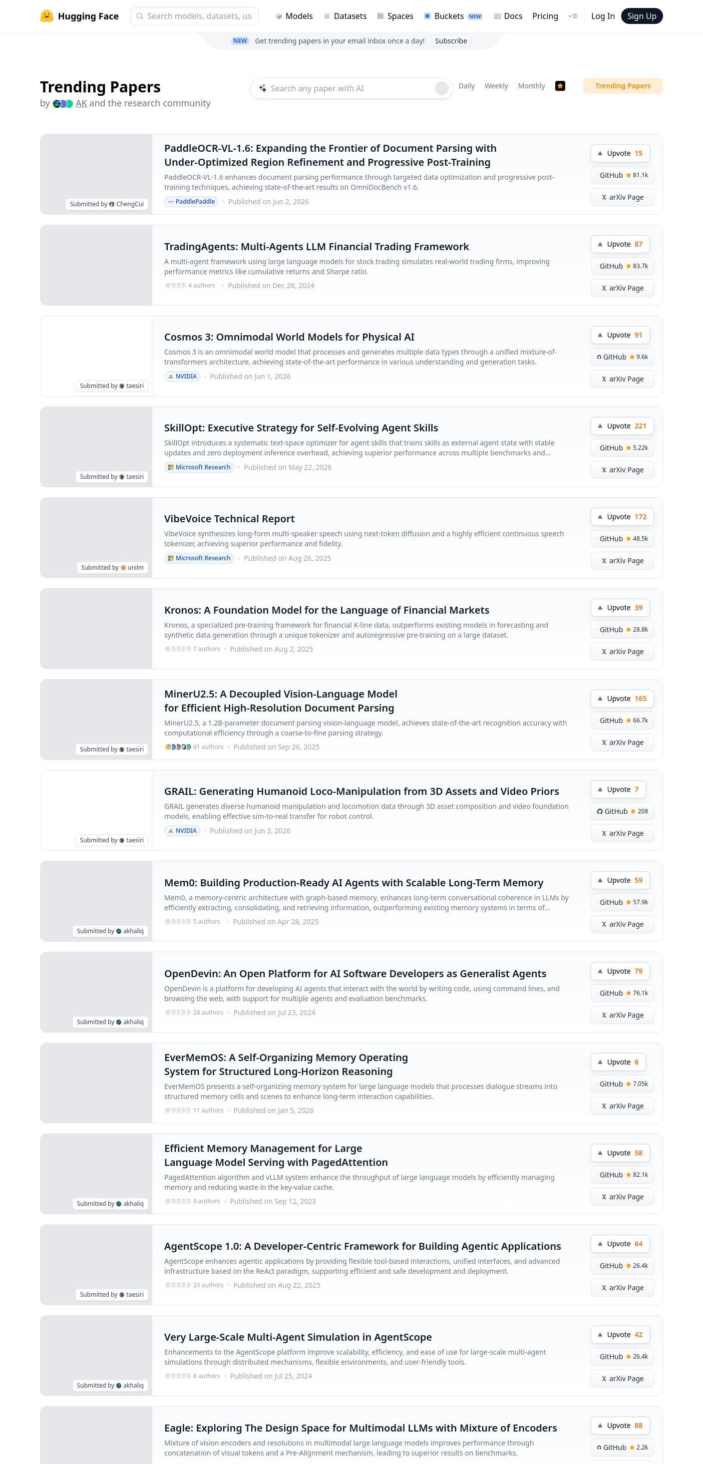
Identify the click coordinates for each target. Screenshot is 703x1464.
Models (294, 15)
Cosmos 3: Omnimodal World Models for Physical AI (289, 337)
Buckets (453, 15)
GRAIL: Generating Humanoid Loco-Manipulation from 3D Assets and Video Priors (361, 791)
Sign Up (642, 15)
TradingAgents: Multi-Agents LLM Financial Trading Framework (316, 246)
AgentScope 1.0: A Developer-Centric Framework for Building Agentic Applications (362, 1246)
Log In (603, 15)
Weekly (496, 85)
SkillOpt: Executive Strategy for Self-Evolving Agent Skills (301, 427)
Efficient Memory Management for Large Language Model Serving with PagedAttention (276, 1155)
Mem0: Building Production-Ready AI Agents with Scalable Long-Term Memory (354, 882)
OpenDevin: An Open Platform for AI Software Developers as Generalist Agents (355, 973)
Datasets (345, 15)
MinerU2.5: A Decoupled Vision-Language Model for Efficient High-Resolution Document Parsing (280, 701)
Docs (508, 15)
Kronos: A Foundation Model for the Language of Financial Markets (326, 610)
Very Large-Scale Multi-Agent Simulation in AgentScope (298, 1337)
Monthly (531, 85)
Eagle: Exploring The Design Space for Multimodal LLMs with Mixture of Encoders (360, 1428)
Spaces (394, 15)
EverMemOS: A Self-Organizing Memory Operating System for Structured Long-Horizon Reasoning (286, 1064)
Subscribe (451, 40)
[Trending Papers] (560, 86)
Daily (467, 85)
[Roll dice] (442, 88)
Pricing (545, 15)
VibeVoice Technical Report (229, 518)
